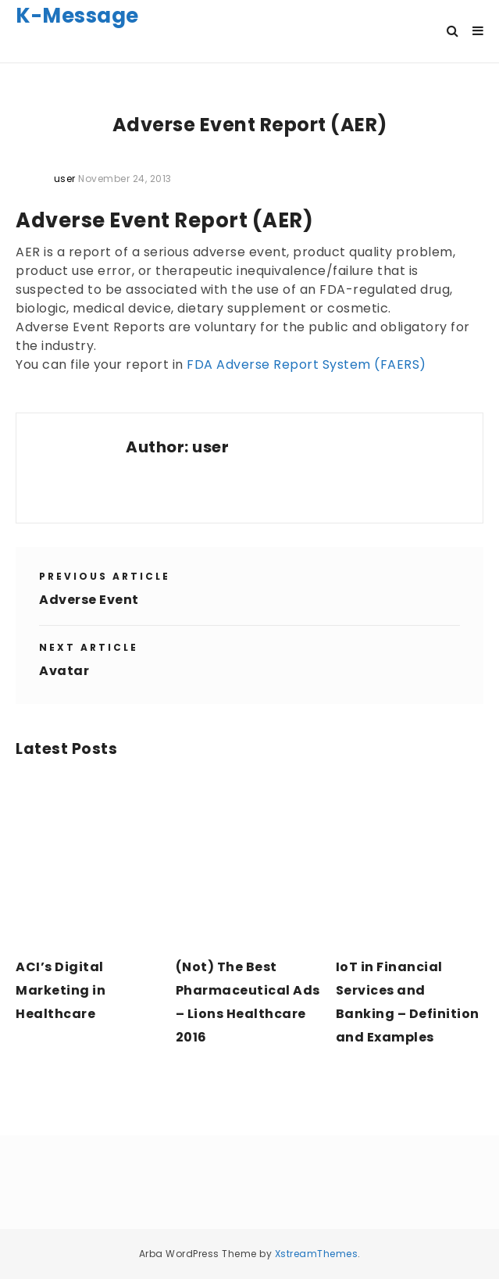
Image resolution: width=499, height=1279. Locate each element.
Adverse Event (89, 600)
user (210, 447)
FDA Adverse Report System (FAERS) (306, 364)
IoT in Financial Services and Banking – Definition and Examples (407, 1002)
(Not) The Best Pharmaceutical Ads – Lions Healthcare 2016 (248, 1002)
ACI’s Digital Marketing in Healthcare (60, 990)
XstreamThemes (316, 1253)
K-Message (77, 16)
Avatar (64, 671)
